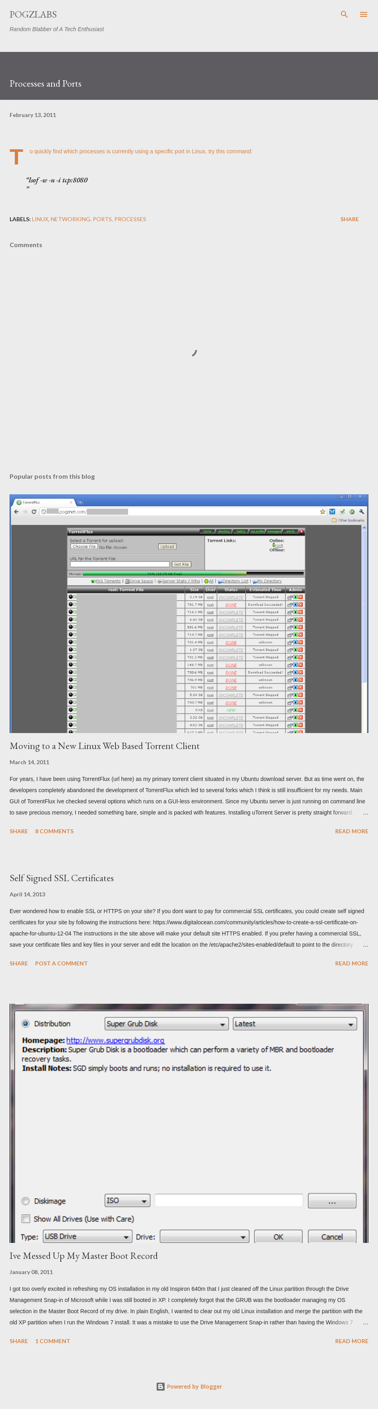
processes (130, 219)
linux (40, 219)
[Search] (344, 14)
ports (102, 219)
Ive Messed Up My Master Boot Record (84, 1255)
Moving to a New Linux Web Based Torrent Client (105, 745)
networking (70, 219)
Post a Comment (61, 963)
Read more (351, 831)
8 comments (54, 831)
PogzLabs (33, 14)
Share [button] (349, 219)
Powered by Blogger (189, 1386)
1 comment (52, 1341)
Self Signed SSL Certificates (62, 878)
